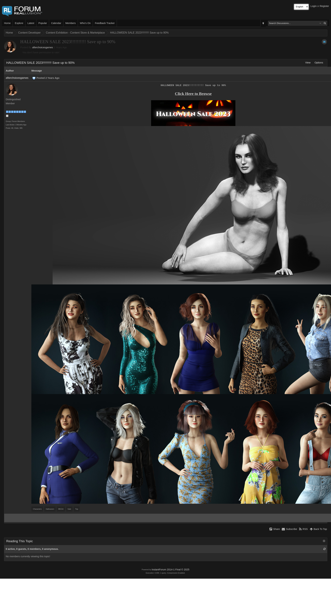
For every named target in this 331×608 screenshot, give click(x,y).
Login (314, 6)
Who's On (85, 23)
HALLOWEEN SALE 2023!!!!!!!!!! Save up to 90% (139, 32)
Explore (19, 23)
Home (7, 23)
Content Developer (29, 32)
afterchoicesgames (42, 47)
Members (70, 23)
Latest (30, 23)
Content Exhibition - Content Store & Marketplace (75, 32)
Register (324, 6)
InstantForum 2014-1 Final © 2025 (170, 569)
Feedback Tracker (105, 23)
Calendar (56, 23)
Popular (42, 23)
